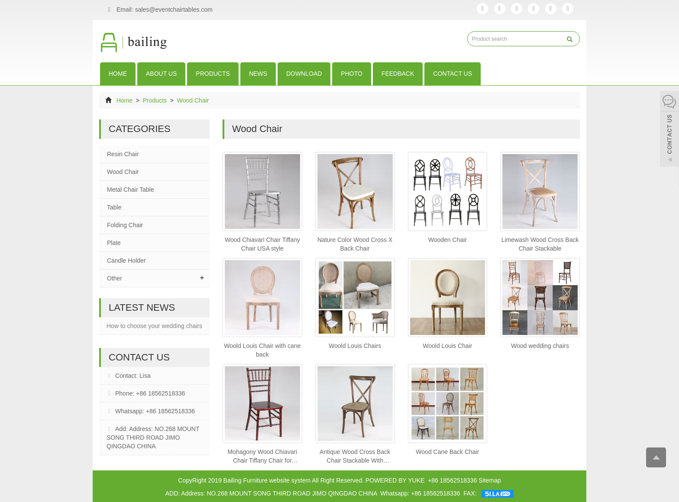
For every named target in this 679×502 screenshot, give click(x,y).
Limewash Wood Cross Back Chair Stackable (540, 244)
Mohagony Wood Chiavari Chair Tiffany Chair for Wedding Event (262, 456)
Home (118, 73)
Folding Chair (125, 225)
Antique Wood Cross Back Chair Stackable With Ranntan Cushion (355, 456)
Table (114, 207)
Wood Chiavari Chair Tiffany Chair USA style (262, 244)
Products (213, 73)
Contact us (452, 73)
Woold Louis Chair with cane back (262, 350)
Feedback (398, 73)
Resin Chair (123, 154)
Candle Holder (126, 260)
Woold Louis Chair (447, 345)
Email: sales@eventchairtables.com (158, 10)
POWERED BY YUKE (395, 480)
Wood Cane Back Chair (447, 451)
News (258, 73)
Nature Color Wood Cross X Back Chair (354, 244)
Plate (114, 242)
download (304, 73)
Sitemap (490, 480)
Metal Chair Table (130, 189)
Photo (351, 73)
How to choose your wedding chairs (154, 325)
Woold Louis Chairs (355, 345)
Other (114, 278)
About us (161, 73)
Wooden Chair (447, 239)
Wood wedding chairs (540, 345)
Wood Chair (192, 100)
